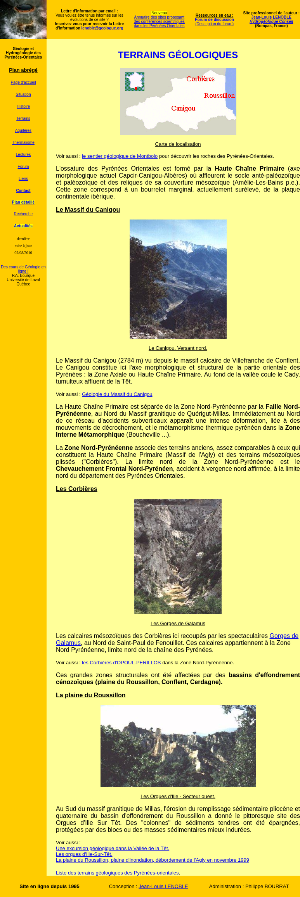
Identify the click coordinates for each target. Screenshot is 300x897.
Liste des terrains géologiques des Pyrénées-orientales (117, 873)
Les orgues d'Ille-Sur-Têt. (84, 854)
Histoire (23, 106)
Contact (23, 190)
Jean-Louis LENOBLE (271, 19)
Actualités (23, 226)
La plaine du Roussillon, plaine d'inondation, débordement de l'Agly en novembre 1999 (152, 860)
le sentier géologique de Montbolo (120, 156)
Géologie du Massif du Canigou (117, 394)
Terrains (23, 118)
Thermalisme (23, 142)
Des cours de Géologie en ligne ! (23, 269)
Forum (23, 166)
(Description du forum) (214, 24)
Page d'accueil (23, 82)
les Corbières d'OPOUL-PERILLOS (121, 662)
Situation (23, 94)
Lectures (23, 154)
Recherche (23, 214)
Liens (23, 178)
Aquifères (23, 130)
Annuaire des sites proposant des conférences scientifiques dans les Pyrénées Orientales (159, 21)
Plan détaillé (23, 202)
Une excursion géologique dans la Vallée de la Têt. (112, 848)
